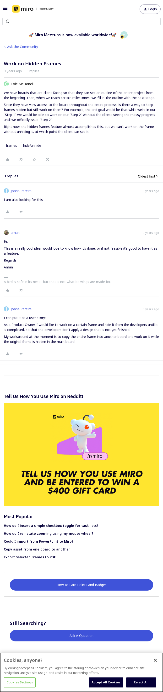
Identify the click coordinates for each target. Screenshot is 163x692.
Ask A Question (81, 635)
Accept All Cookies (106, 682)
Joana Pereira (21, 191)
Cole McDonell (22, 84)
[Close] (155, 660)
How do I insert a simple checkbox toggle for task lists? (51, 525)
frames (11, 145)
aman (15, 232)
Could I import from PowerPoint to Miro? (38, 541)
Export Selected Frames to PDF (30, 557)
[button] (5, 10)
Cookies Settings (19, 682)
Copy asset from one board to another (37, 549)
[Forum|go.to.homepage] (33, 9)
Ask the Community (22, 46)
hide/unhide (32, 145)
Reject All (141, 682)
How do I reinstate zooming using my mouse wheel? (48, 533)
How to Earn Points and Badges (82, 584)
